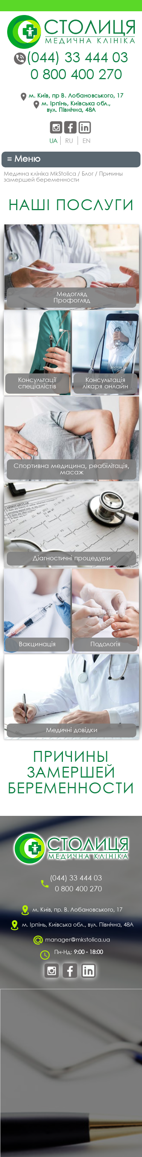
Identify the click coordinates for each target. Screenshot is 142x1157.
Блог (87, 174)
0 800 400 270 (76, 75)
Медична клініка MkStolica (40, 174)
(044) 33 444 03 (77, 58)
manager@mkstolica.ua (77, 940)
